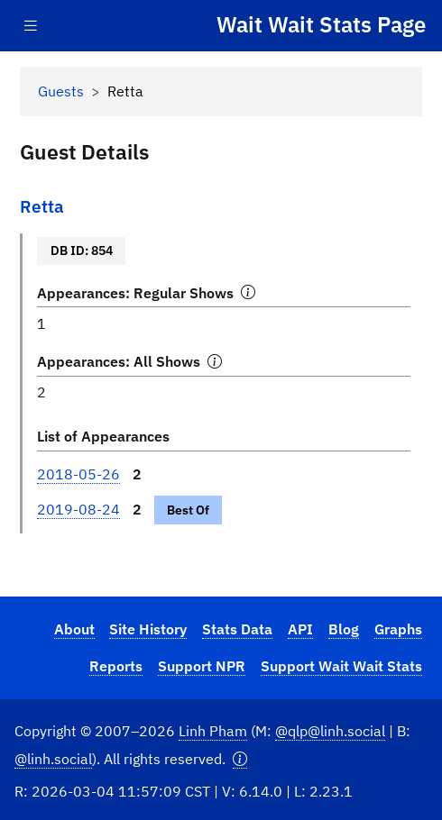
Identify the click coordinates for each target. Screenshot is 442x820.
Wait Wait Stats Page (321, 24)
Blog (343, 629)
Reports (116, 666)
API (300, 629)
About (74, 629)
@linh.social (53, 759)
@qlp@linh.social (330, 731)
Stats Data (237, 629)
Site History (148, 629)
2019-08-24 (78, 509)
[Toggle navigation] (31, 26)
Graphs (398, 629)
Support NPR (201, 666)
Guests (61, 91)
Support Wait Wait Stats (341, 666)
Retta (42, 206)
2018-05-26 (78, 474)
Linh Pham (213, 731)
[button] (240, 759)
